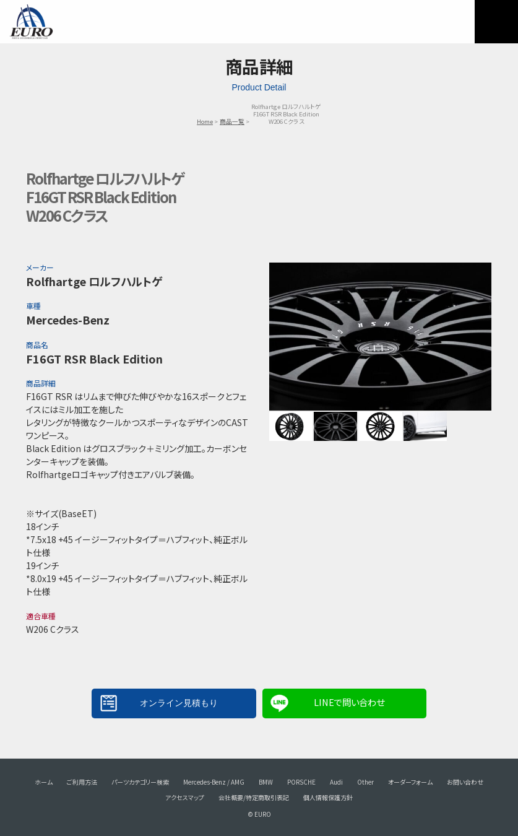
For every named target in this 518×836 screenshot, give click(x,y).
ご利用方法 (82, 781)
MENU (496, 21)
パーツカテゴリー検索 (140, 781)
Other (365, 781)
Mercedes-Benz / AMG (213, 781)
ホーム (44, 781)
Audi (336, 781)
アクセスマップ (184, 797)
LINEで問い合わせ (349, 701)
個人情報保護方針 (328, 797)
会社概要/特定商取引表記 (253, 797)
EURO (31, 21)
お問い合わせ (465, 781)
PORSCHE (301, 781)
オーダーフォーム (410, 781)
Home (205, 121)
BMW (266, 781)
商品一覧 (232, 121)
